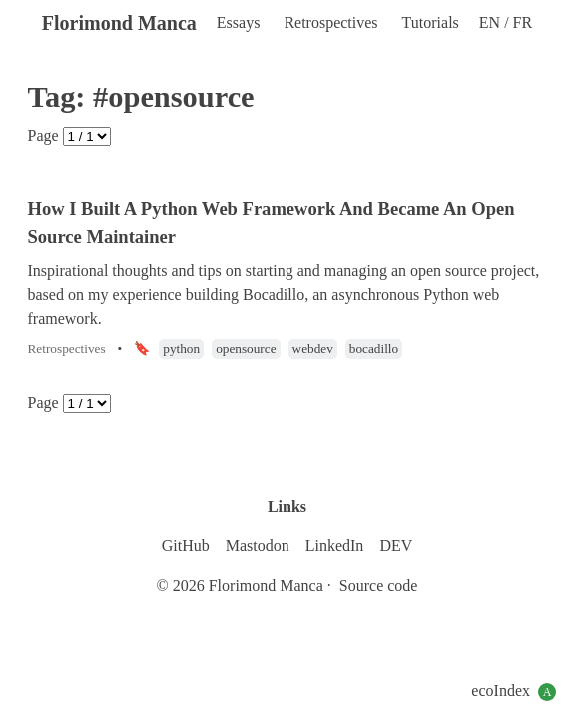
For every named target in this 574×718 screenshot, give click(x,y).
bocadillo (373, 348)
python (181, 348)
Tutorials (430, 22)
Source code (378, 585)
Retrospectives (330, 22)
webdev (312, 348)
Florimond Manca (119, 23)
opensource (246, 348)
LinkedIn (334, 546)
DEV (395, 546)
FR (523, 22)
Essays (239, 22)
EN (491, 22)
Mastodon (257, 546)
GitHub (186, 546)
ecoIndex (513, 691)
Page (43, 135)
